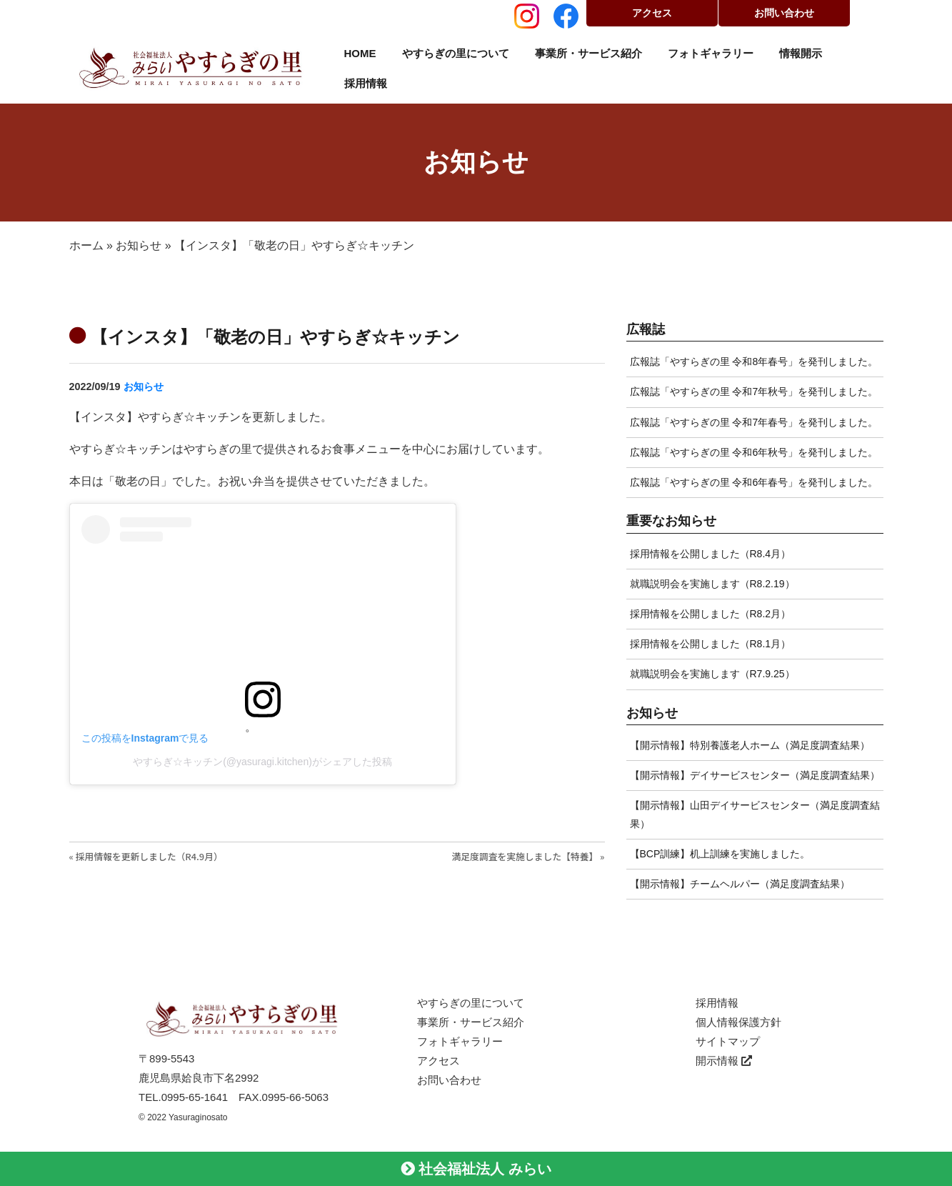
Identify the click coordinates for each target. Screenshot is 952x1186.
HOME (360, 53)
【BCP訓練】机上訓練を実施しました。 (720, 853)
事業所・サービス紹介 (588, 53)
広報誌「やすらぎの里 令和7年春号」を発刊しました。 (754, 422)
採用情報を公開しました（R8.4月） (710, 553)
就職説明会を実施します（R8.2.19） (712, 583)
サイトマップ (728, 1041)
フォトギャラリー (710, 53)
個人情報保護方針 (738, 1022)
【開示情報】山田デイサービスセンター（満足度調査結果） (755, 814)
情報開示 (800, 53)
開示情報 (724, 1061)
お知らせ (138, 245)
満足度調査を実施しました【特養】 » (527, 856)
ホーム (86, 245)
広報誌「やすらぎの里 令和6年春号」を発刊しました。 (754, 482)
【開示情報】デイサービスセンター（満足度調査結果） (755, 775)
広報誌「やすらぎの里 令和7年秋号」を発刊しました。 (754, 391)
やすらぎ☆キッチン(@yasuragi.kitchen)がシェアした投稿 (262, 761)
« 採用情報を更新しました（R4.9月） (146, 856)
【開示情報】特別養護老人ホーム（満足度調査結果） (750, 745)
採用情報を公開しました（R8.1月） (710, 643)
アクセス (652, 13)
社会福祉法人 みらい (476, 1169)
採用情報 (365, 83)
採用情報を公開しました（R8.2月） (710, 613)
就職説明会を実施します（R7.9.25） (712, 673)
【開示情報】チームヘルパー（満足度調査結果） (740, 884)
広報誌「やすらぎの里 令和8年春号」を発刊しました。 (754, 361)
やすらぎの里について (455, 53)
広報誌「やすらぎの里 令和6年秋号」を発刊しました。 (754, 452)
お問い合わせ (784, 13)
